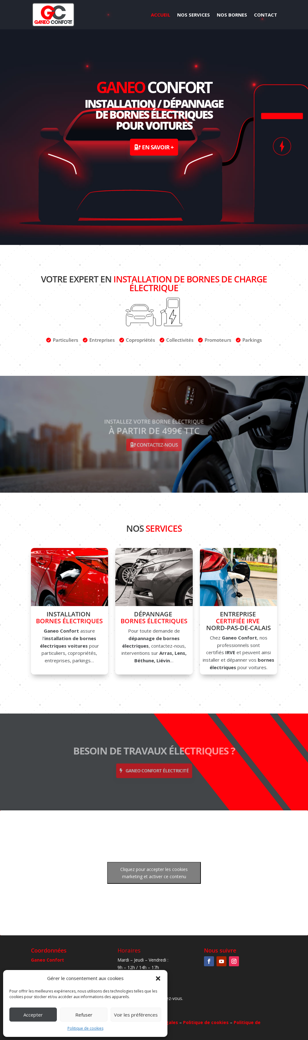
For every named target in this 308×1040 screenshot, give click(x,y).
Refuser (83, 1015)
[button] (158, 978)
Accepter (33, 1015)
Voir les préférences (136, 1015)
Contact (265, 15)
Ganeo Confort (47, 960)
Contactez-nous (156, 441)
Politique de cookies (85, 1028)
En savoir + (158, 147)
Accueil (160, 15)
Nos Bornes (232, 15)
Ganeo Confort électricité (156, 768)
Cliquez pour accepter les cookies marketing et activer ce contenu (154, 872)
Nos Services (193, 15)
